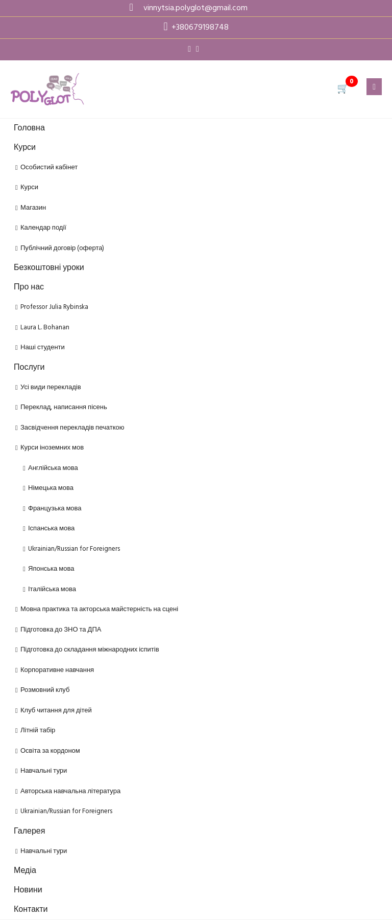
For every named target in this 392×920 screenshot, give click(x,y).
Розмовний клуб (44, 690)
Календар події (43, 227)
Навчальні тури (43, 771)
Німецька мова (51, 488)
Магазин (33, 208)
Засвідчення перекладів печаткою (72, 427)
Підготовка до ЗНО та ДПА (60, 629)
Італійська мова (52, 589)
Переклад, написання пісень (63, 407)
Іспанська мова (51, 528)
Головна (29, 128)
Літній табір (37, 730)
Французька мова (55, 508)
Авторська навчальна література (70, 791)
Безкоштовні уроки (49, 268)
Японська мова (51, 569)
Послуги (29, 367)
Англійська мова (53, 468)
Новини (28, 890)
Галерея (29, 831)
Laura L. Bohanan (44, 327)
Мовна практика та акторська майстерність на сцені (99, 609)
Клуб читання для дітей (56, 710)
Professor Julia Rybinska (54, 307)
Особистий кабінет (49, 167)
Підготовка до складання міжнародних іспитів (89, 649)
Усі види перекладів (50, 387)
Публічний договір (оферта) (62, 248)
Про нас (29, 287)
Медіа (25, 871)
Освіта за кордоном (50, 751)
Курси (25, 147)
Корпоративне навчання (57, 670)
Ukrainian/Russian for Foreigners (74, 549)
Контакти (31, 909)
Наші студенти (42, 347)
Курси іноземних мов (52, 447)
